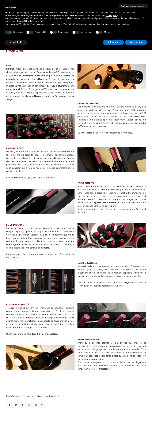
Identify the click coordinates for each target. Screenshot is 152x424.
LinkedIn (29, 405)
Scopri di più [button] (16, 42)
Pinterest (22, 405)
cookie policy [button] (112, 15)
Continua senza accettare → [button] (133, 6)
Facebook (9, 405)
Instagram (35, 405)
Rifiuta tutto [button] (113, 42)
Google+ (42, 405)
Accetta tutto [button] (136, 42)
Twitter (16, 405)
